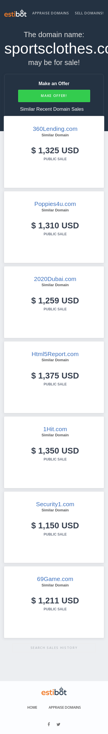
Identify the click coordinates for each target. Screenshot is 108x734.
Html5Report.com (55, 354)
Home (32, 707)
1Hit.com (55, 429)
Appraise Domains (50, 13)
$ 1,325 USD (55, 150)
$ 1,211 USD (55, 600)
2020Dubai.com (55, 279)
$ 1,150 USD (55, 525)
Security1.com (55, 504)
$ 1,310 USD (55, 225)
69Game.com (55, 579)
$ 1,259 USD (55, 300)
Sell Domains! (89, 13)
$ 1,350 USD (55, 450)
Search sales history (54, 647)
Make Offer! (54, 95)
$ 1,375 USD (55, 375)
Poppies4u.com (55, 203)
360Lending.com (55, 128)
